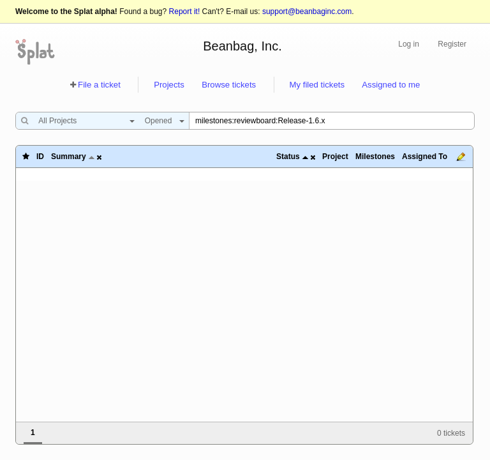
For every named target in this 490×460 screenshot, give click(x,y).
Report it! (184, 11)
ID (40, 156)
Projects (169, 84)
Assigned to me (391, 84)
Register (452, 44)
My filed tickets (317, 84)
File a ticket (99, 84)
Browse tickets (229, 84)
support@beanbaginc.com (307, 11)
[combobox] (83, 120)
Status (288, 156)
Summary (68, 156)
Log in (408, 44)
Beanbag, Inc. (242, 46)
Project (335, 156)
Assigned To (424, 156)
